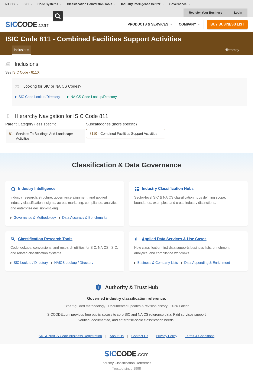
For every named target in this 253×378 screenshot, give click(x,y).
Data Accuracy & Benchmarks (84, 217)
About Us (117, 336)
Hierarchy (232, 50)
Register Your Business (205, 12)
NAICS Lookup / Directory (73, 262)
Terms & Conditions (199, 336)
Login (238, 12)
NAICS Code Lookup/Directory (94, 97)
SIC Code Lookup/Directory (39, 97)
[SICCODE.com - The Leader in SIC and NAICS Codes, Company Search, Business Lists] (32, 24)
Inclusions (21, 50)
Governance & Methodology (35, 217)
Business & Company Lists (157, 262)
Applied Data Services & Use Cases (174, 239)
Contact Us (139, 336)
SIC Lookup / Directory (31, 262)
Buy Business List (227, 24)
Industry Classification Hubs (168, 188)
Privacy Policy (166, 336)
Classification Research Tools (45, 239)
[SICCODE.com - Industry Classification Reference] (126, 354)
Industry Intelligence (36, 188)
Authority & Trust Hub (131, 287)
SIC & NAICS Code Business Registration (70, 336)
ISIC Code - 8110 (25, 72)
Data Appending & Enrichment (207, 262)
